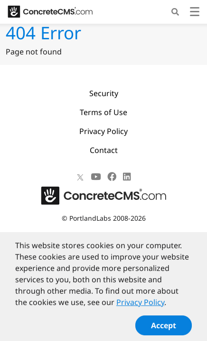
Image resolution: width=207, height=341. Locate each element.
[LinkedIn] (127, 176)
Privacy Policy (103, 131)
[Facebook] (111, 176)
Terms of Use (103, 112)
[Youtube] (96, 176)
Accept (163, 328)
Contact (104, 150)
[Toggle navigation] (194, 13)
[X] (80, 176)
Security (103, 93)
